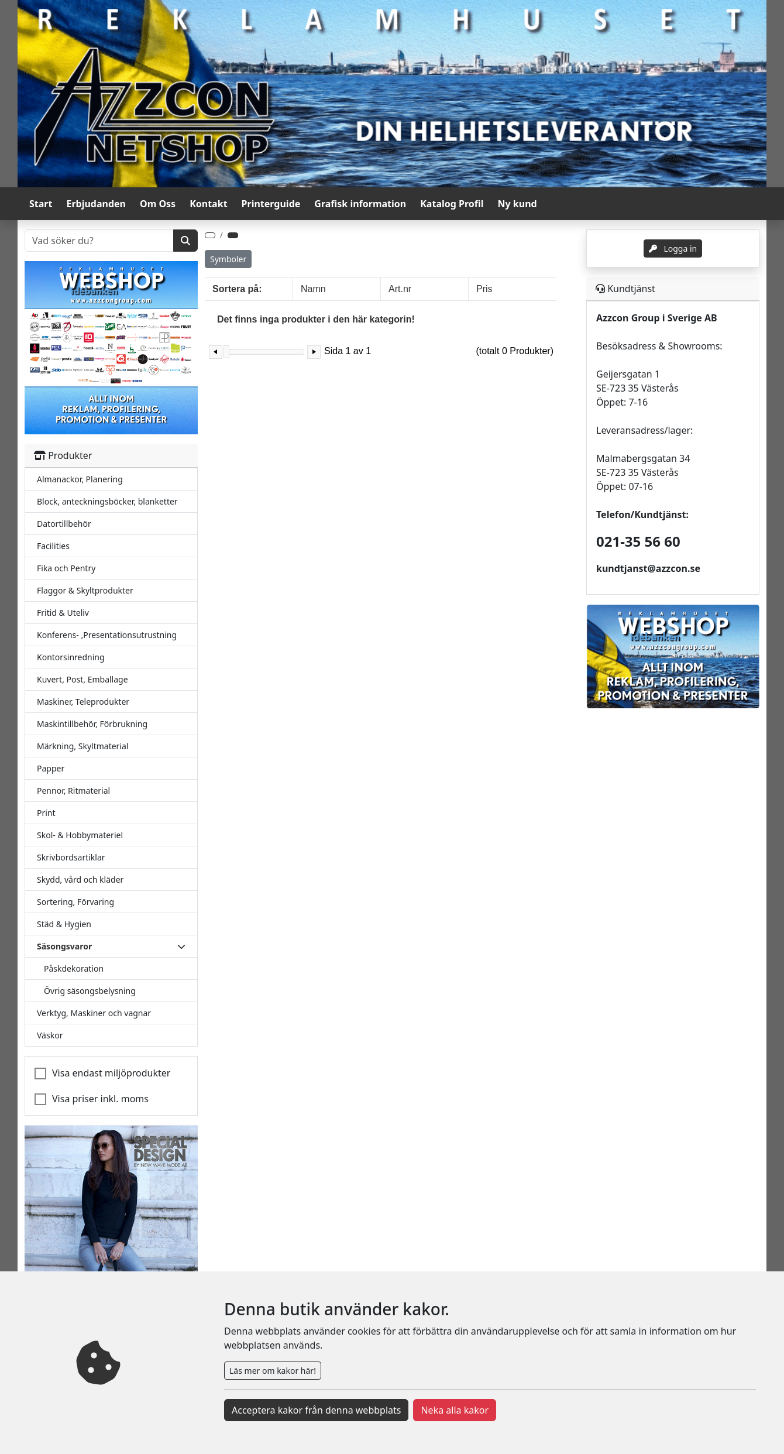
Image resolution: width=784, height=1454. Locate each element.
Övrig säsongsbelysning (90, 990)
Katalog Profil (451, 203)
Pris (484, 289)
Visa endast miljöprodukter (111, 1073)
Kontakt (208, 203)
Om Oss (158, 203)
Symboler (228, 259)
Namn (313, 289)
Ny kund (517, 203)
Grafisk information (360, 203)
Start (40, 203)
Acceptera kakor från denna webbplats (316, 1410)
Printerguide (271, 203)
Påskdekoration (74, 968)
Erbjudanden (96, 203)
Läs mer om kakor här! (272, 1370)
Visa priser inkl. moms (100, 1098)
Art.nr (399, 289)
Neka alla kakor (455, 1410)
